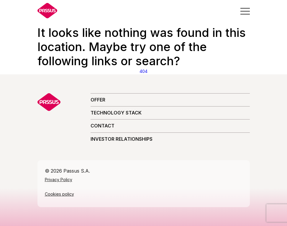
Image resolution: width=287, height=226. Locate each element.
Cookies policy (59, 193)
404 (143, 71)
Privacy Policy (58, 179)
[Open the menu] (245, 11)
